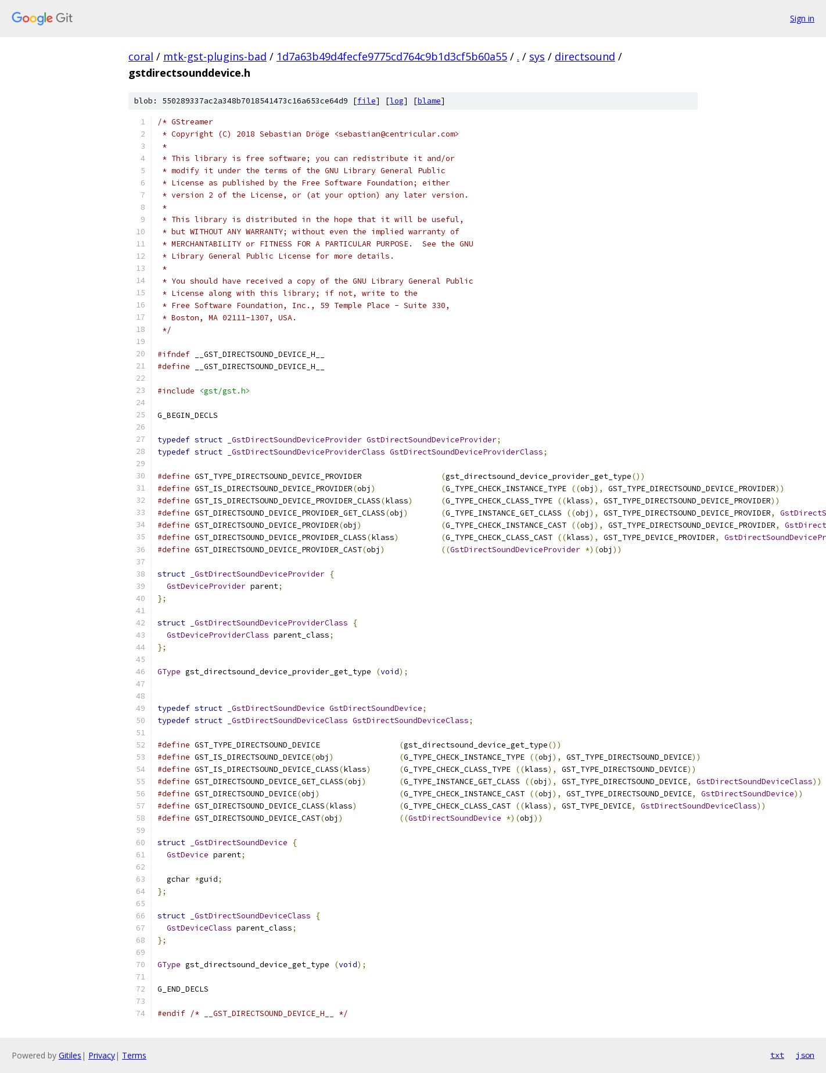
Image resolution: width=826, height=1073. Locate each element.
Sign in (802, 18)
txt (777, 1055)
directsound (585, 56)
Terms (134, 1055)
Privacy (101, 1055)
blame (429, 101)
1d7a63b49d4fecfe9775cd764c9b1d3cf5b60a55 (391, 56)
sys (537, 56)
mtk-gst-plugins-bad (215, 56)
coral (140, 56)
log (397, 101)
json (805, 1055)
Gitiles (70, 1055)
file (366, 101)
